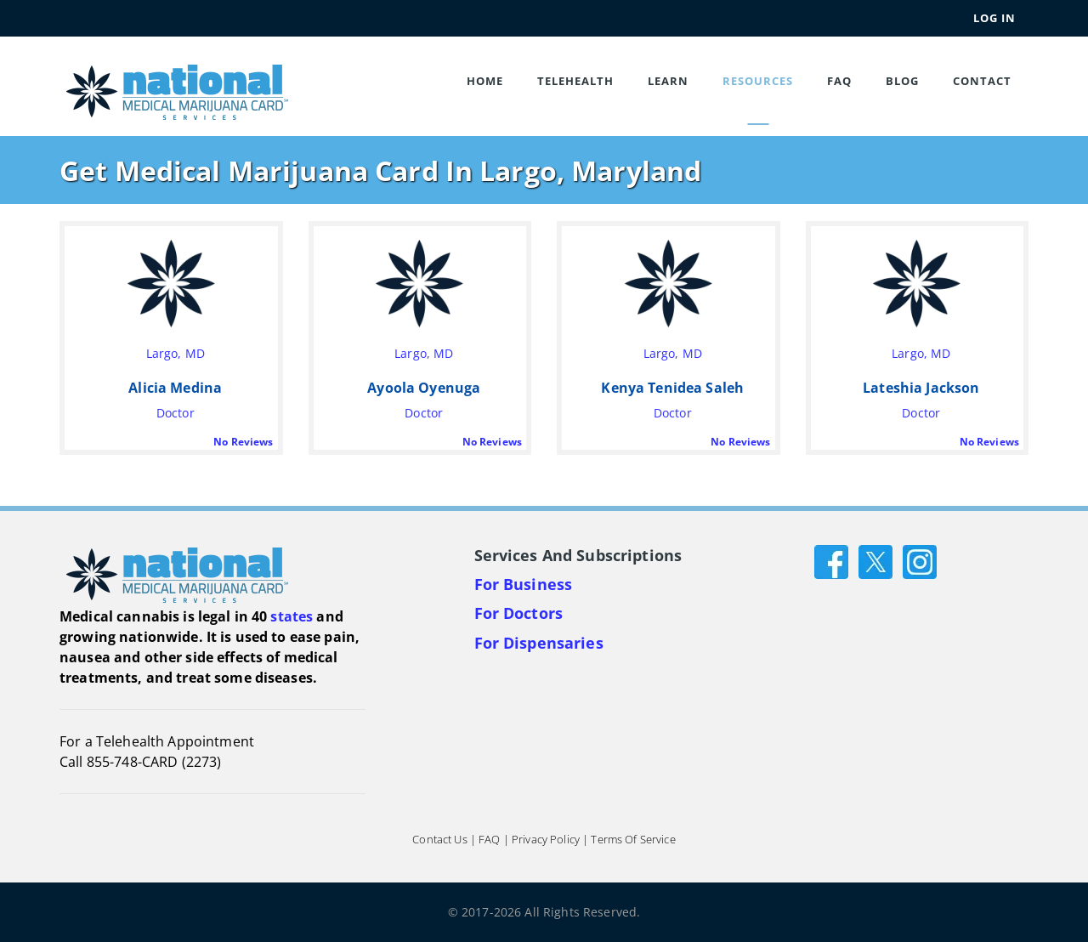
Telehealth (575, 80)
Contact (982, 80)
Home (485, 80)
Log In (994, 18)
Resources (757, 80)
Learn (668, 80)
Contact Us (439, 839)
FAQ (839, 80)
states (291, 616)
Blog (902, 80)
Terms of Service (633, 839)
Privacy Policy (546, 839)
